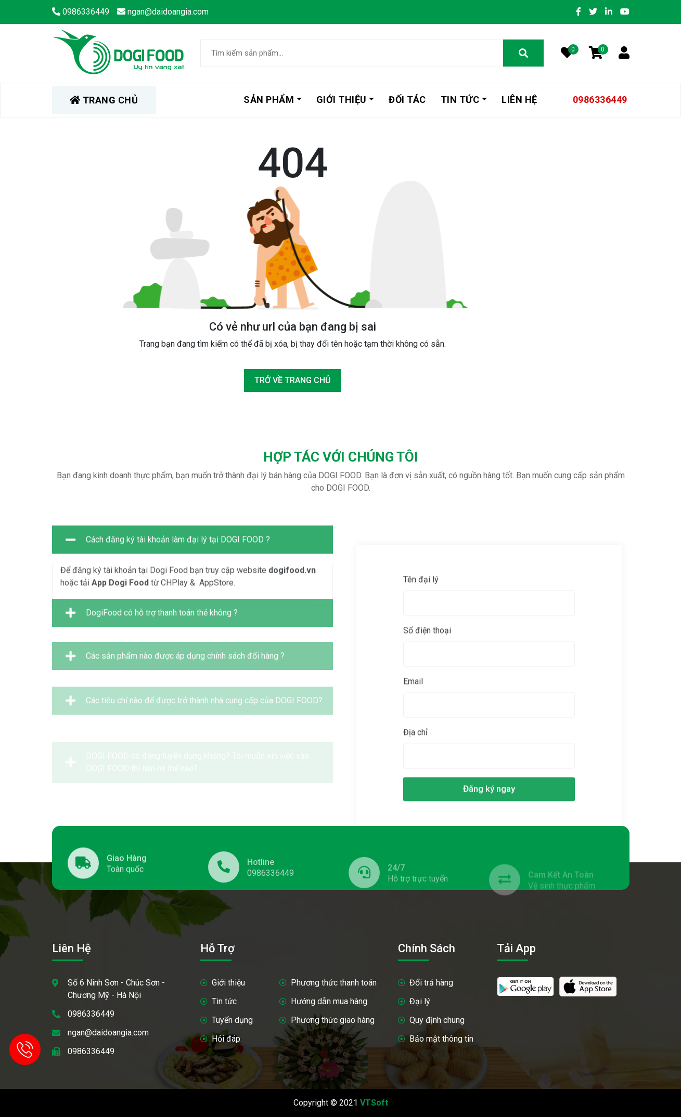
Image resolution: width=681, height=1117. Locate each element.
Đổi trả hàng (431, 983)
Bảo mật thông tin (441, 1039)
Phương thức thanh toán (334, 983)
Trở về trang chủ (292, 380)
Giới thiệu (341, 99)
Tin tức (460, 99)
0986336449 (600, 99)
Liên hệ (519, 99)
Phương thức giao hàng (333, 1020)
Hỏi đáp (226, 1039)
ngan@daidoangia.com (108, 1032)
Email (632, 812)
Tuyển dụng (232, 1020)
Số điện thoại (646, 761)
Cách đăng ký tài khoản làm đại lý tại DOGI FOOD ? (168, 586)
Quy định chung (437, 1020)
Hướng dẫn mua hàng (329, 1001)
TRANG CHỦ (104, 100)
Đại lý (419, 1001)
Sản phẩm (268, 99)
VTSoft (374, 1103)
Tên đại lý (640, 710)
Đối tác (407, 99)
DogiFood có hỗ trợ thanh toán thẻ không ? (152, 630)
